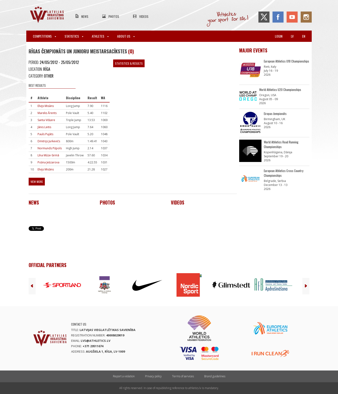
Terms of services (183, 376)
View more (37, 182)
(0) (131, 51)
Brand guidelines (214, 376)
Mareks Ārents (47, 113)
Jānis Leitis (44, 127)
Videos (143, 16)
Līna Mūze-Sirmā (48, 155)
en (303, 36)
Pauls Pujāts (45, 134)
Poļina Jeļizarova (48, 162)
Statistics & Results (129, 63)
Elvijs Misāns (46, 106)
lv (292, 36)
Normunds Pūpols (50, 148)
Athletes (100, 36)
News (84, 16)
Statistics (74, 36)
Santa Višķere (46, 120)
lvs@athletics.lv (95, 341)
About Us (126, 36)
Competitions (44, 36)
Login (278, 36)
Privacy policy (153, 376)
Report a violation (124, 376)
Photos (113, 16)
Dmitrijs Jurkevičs (49, 141)
